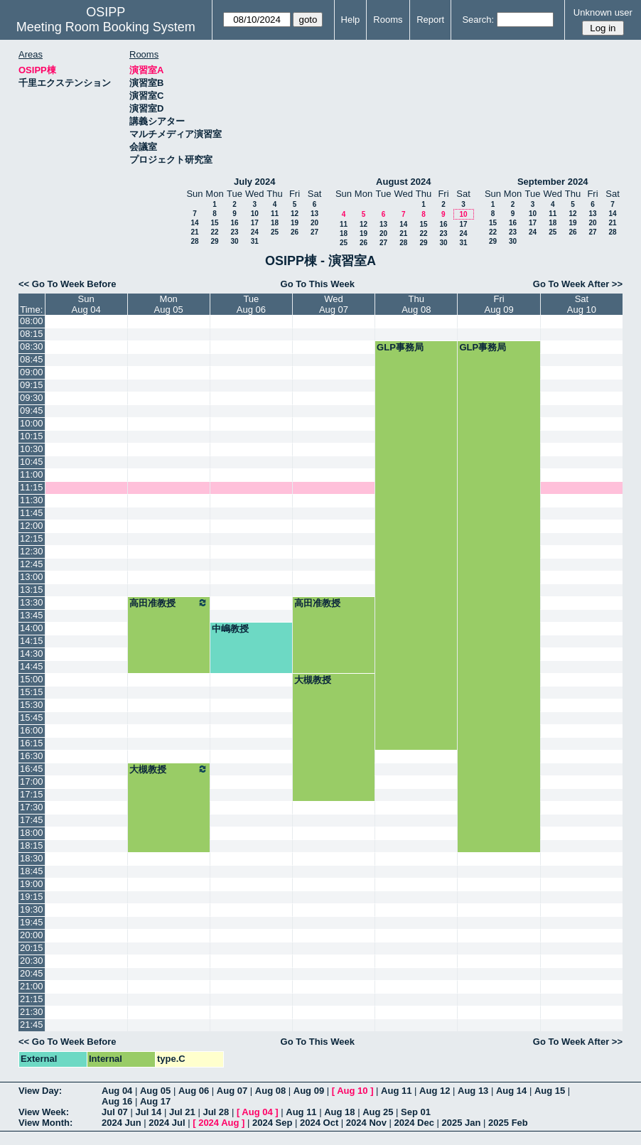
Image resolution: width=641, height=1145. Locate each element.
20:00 (31, 935)
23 (234, 232)
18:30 (31, 858)
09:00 (31, 372)
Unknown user (602, 12)
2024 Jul (167, 1122)
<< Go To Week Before (67, 284)
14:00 (31, 628)
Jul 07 (115, 1112)
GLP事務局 (400, 347)
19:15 (31, 896)
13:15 (31, 589)
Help (350, 19)
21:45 (31, 1024)
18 (275, 223)
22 (214, 232)
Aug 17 (155, 1101)
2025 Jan (461, 1122)
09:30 (31, 397)
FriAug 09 (499, 304)
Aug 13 (473, 1090)
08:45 (31, 359)
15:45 (31, 717)
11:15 (31, 487)
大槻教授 (312, 679)
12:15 (31, 538)
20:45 (31, 973)
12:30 (31, 551)
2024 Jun (121, 1122)
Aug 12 (434, 1090)
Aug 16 (117, 1101)
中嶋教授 (230, 628)
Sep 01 (416, 1112)
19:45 (31, 922)
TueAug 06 (251, 304)
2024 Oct (319, 1122)
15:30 (31, 704)
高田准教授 (168, 602)
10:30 (31, 449)
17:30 (31, 807)
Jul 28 (216, 1112)
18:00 (31, 832)
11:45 (31, 512)
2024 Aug (218, 1122)
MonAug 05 (168, 304)
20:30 (31, 960)
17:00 (31, 781)
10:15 (31, 436)
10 (255, 213)
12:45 (31, 564)
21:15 (31, 999)
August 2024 (403, 181)
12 (294, 213)
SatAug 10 (581, 304)
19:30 (31, 909)
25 (275, 232)
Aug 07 (232, 1090)
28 (194, 241)
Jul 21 (182, 1112)
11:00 (31, 474)
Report (430, 19)
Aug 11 (396, 1090)
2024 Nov (366, 1122)
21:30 (31, 1011)
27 (314, 232)
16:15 (31, 743)
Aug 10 (352, 1090)
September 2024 (552, 181)
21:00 (31, 986)
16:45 (31, 768)
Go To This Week (318, 284)
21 (194, 232)
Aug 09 (308, 1090)
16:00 (31, 730)
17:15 (31, 794)
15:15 (31, 692)
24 (255, 232)
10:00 (31, 423)
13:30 (31, 602)
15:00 (31, 679)
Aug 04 (117, 1090)
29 (214, 241)
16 (234, 223)
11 (275, 213)
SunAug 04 (85, 304)
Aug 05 (155, 1090)
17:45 (31, 820)
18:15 (31, 845)
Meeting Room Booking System (105, 27)
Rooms (387, 19)
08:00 (31, 321)
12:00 (31, 525)
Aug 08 (270, 1090)
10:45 (31, 461)
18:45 (31, 871)
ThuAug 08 (416, 304)
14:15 (31, 640)
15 (214, 223)
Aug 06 (193, 1090)
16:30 (31, 756)
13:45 (31, 615)
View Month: (45, 1122)
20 (314, 223)
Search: (478, 19)
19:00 (31, 883)
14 (194, 223)
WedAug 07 (333, 304)
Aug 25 (377, 1112)
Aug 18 (339, 1112)
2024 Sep (272, 1122)
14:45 (31, 666)
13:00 (31, 576)
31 (255, 241)
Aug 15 (549, 1090)
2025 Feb (508, 1122)
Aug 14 (511, 1090)
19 (294, 223)
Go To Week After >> (578, 284)
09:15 (31, 385)
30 (234, 241)
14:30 (31, 653)
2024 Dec (414, 1122)
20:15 (31, 947)
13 (314, 213)
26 (294, 232)
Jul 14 (148, 1112)
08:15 (31, 333)
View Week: (43, 1112)
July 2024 (255, 181)
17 (255, 223)
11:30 (31, 500)
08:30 (31, 346)
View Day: (40, 1090)
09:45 (31, 410)
